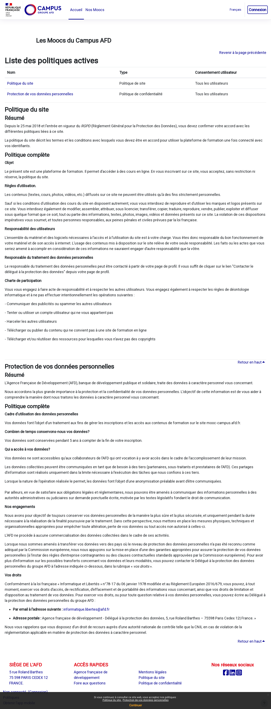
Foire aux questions (90, 683)
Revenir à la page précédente (242, 52)
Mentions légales (153, 672)
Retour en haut (251, 362)
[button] (235, 9)
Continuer (135, 705)
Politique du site (112, 700)
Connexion (257, 10)
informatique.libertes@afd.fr (86, 609)
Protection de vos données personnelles (146, 700)
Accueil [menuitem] (76, 10)
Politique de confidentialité (160, 683)
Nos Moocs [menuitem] (95, 10)
